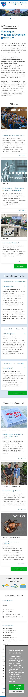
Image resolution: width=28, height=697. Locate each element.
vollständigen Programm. (13, 306)
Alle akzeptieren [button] (17, 685)
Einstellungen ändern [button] (17, 691)
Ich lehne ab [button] (17, 688)
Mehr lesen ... (22, 155)
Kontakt (4, 688)
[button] (26, 6)
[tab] (10, 18)
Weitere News (20, 266)
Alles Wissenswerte (19, 569)
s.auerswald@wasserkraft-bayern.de (13, 641)
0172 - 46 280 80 (8, 639)
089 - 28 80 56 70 (8, 632)
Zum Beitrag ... (21, 458)
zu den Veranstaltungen (17, 393)
